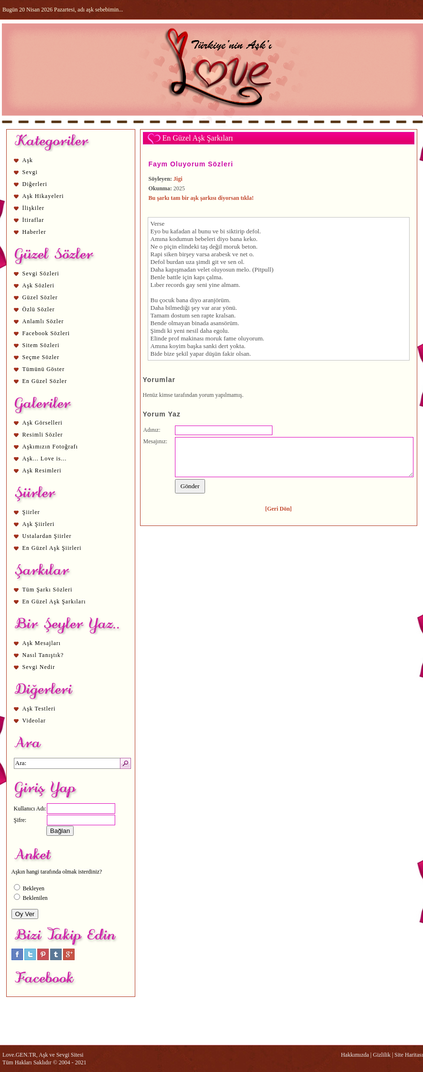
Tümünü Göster (43, 369)
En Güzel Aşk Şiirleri (52, 548)
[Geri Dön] (278, 508)
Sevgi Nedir (38, 667)
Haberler (34, 232)
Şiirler (31, 512)
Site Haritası (408, 1054)
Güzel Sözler (40, 297)
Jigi (178, 178)
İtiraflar (33, 220)
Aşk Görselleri (42, 422)
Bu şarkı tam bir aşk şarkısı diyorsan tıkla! (201, 198)
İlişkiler (33, 208)
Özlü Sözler (38, 309)
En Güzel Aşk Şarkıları (54, 601)
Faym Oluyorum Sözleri (191, 164)
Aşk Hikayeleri (43, 196)
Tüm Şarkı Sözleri (47, 589)
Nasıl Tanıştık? (43, 655)
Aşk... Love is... (44, 458)
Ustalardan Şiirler (47, 536)
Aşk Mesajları (41, 643)
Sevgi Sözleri (40, 273)
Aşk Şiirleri (38, 524)
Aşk (27, 160)
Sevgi (30, 172)
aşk (194, 346)
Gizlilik (381, 1054)
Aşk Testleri (39, 708)
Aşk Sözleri (38, 285)
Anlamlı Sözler (43, 321)
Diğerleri (34, 184)
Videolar (34, 720)
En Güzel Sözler (44, 381)
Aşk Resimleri (42, 470)
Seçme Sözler (41, 357)
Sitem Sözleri (41, 345)
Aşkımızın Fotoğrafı (50, 446)
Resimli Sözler (42, 434)
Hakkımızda (355, 1054)
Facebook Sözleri (46, 333)
